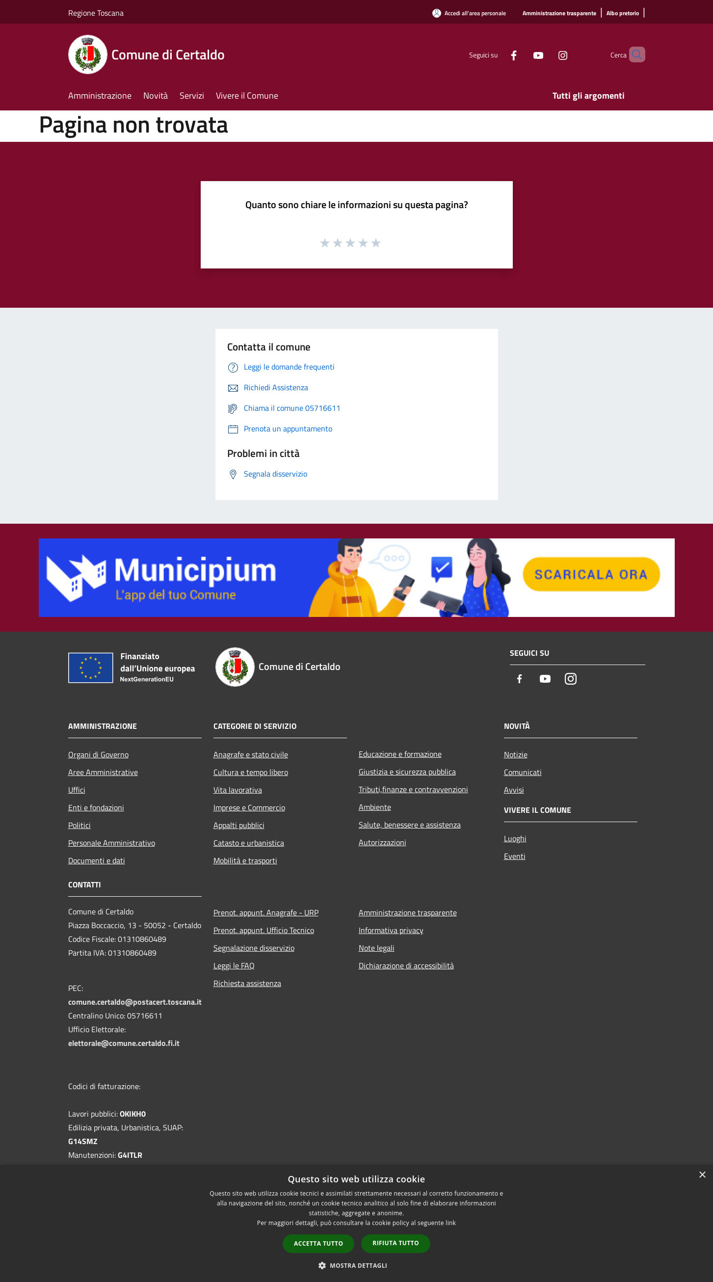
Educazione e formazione (400, 754)
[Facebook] (497, 54)
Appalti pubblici (238, 825)
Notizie (516, 754)
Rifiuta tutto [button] (395, 1243)
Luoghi (515, 838)
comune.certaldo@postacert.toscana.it (135, 1002)
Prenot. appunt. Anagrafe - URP (265, 912)
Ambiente (375, 807)
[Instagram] (546, 54)
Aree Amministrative (103, 772)
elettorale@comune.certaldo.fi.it (124, 1043)
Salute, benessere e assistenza (410, 824)
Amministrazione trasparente (408, 912)
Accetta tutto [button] (318, 1243)
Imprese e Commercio (249, 807)
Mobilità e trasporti (245, 860)
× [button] (702, 1175)
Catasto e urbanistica (248, 843)
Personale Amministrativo (111, 843)
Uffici (76, 790)
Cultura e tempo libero (250, 772)
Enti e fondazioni (96, 807)
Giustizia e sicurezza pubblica (407, 771)
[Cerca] (633, 54)
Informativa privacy (391, 930)
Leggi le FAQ (234, 965)
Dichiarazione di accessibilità (406, 965)
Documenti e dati (96, 860)
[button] (357, 1265)
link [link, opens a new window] (451, 1223)
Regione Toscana (96, 13)
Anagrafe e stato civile (250, 754)
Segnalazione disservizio (253, 948)
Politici (79, 825)
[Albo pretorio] (623, 13)
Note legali (377, 948)
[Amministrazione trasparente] (559, 13)
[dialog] (356, 1223)
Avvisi (514, 790)
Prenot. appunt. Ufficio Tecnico (263, 930)
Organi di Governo (98, 754)
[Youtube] (521, 54)
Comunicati (523, 772)
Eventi (515, 856)
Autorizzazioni (382, 842)
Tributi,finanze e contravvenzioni (413, 789)
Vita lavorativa (237, 790)
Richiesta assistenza (247, 983)
